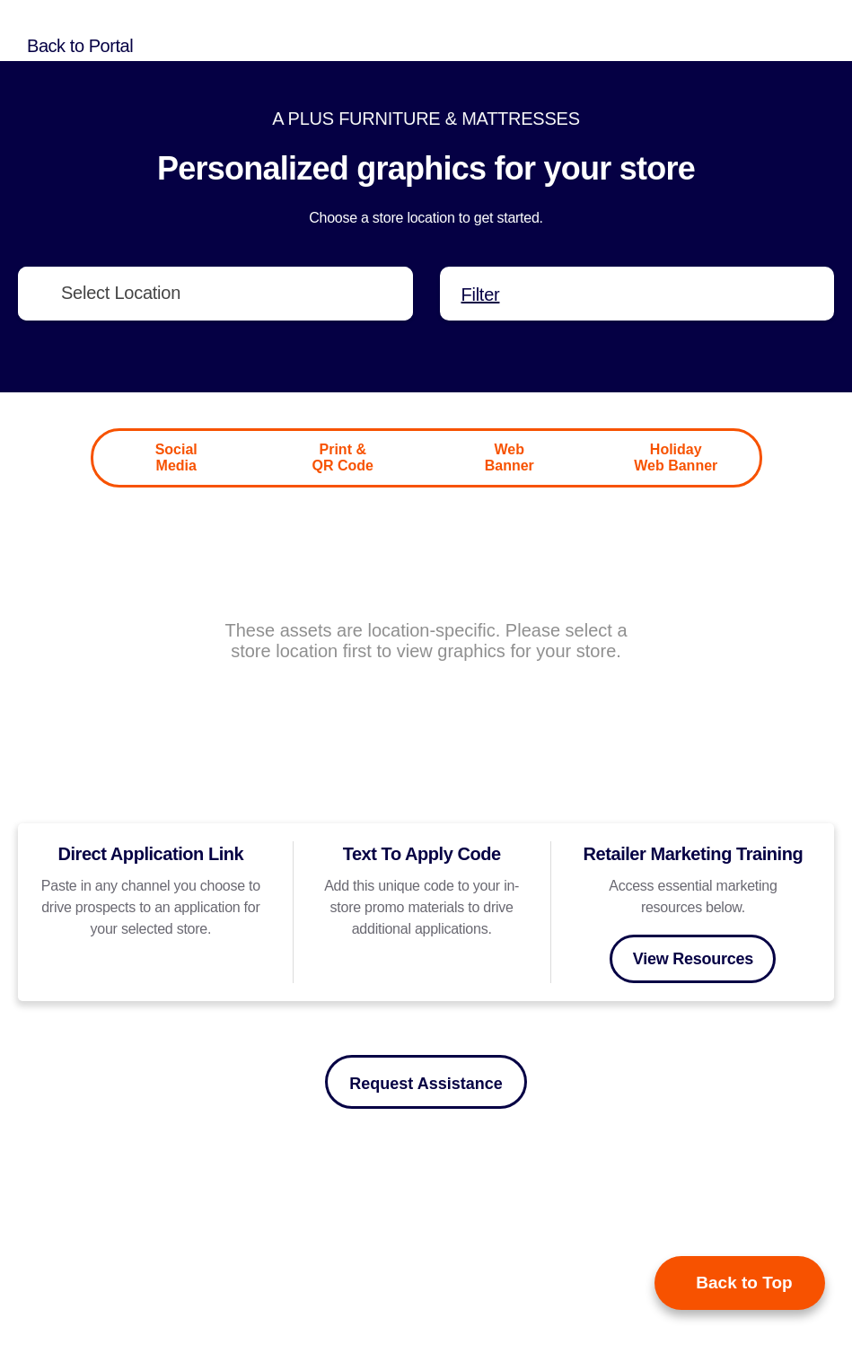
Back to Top (744, 1282)
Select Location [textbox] (120, 293)
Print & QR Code (342, 457)
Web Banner (509, 457)
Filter (480, 294)
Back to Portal (80, 46)
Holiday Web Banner (675, 457)
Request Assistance (425, 1084)
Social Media (176, 457)
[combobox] (215, 294)
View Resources (693, 959)
